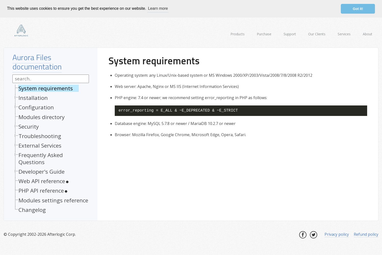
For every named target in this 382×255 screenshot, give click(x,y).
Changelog (32, 209)
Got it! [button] (358, 9)
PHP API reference (41, 190)
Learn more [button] (158, 8)
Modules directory (42, 116)
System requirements (46, 88)
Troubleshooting (40, 135)
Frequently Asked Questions (41, 158)
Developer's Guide (42, 171)
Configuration (36, 107)
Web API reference (42, 181)
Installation (33, 97)
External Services (40, 145)
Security (29, 126)
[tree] (50, 150)
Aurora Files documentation (37, 61)
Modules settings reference (53, 200)
